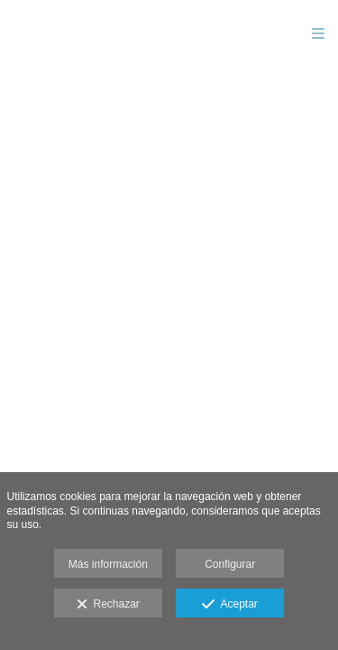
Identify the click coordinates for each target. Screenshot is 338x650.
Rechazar (108, 605)
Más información (108, 564)
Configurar (230, 564)
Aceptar (229, 605)
